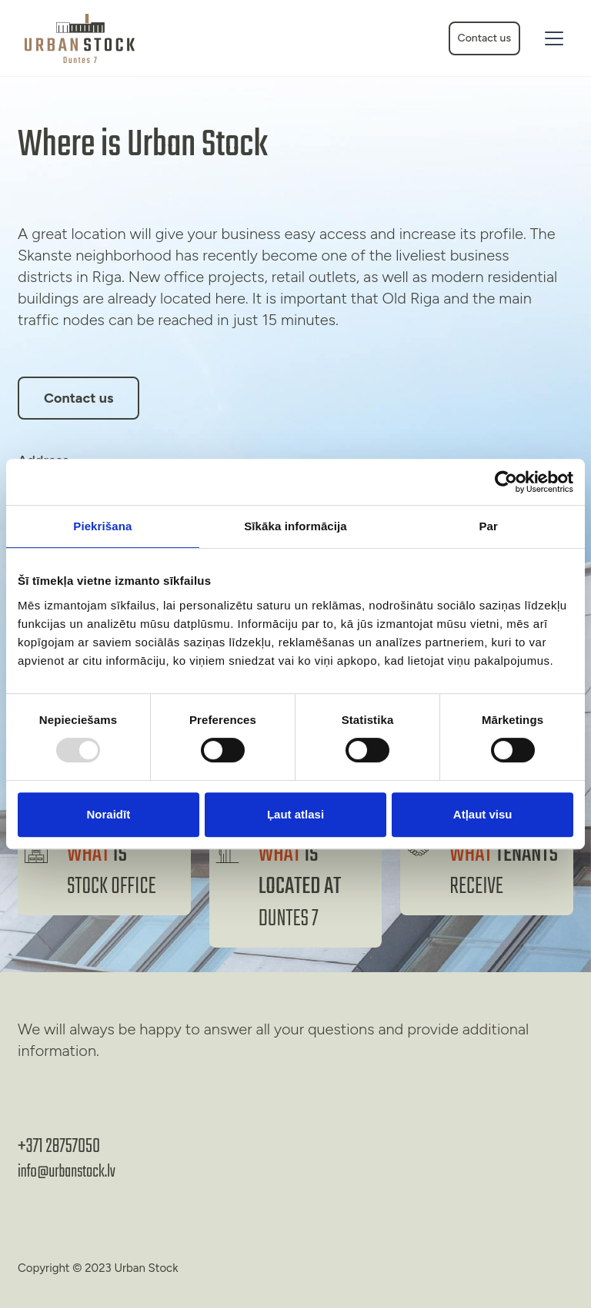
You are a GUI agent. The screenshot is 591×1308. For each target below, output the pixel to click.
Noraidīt (108, 814)
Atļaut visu (483, 814)
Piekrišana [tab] (102, 526)
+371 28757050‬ (59, 1146)
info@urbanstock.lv (66, 1172)
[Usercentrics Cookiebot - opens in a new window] (506, 481)
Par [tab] (488, 526)
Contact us (484, 38)
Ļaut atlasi (295, 814)
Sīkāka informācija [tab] (295, 526)
